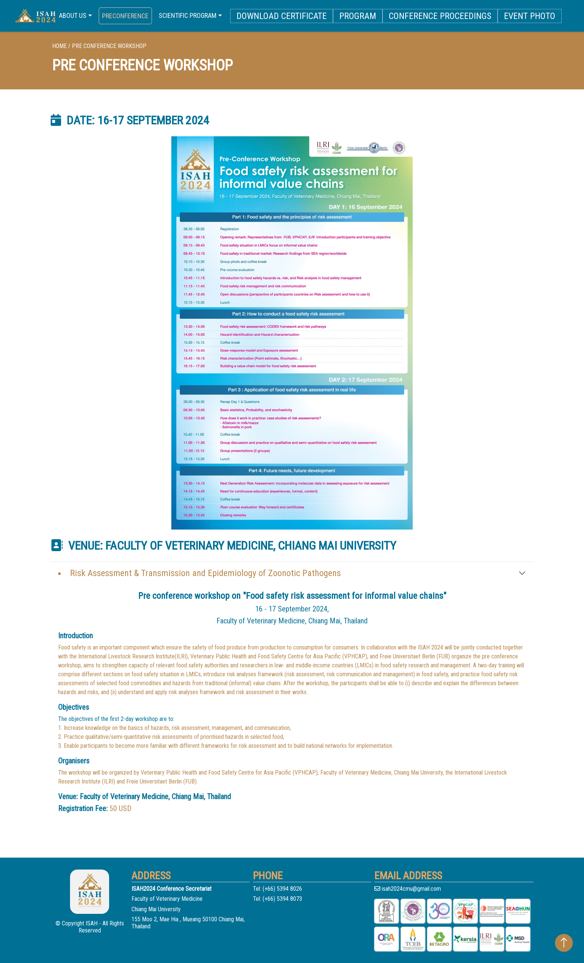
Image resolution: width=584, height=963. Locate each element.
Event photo (529, 16)
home (59, 46)
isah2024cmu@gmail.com (407, 888)
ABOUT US (72, 15)
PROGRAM (357, 16)
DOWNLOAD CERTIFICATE (282, 16)
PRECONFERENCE (125, 16)
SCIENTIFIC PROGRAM (187, 15)
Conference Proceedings (440, 16)
